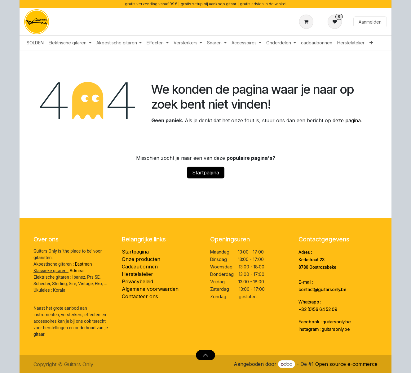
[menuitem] (35, 42)
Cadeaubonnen (140, 266)
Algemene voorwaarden (150, 289)
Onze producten (141, 259)
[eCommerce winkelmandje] (307, 21)
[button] (205, 355)
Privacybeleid (137, 281)
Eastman (83, 264)
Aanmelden (370, 22)
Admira (77, 270)
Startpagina (205, 172)
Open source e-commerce (346, 364)
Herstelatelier (137, 274)
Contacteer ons (140, 296)
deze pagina (347, 120)
